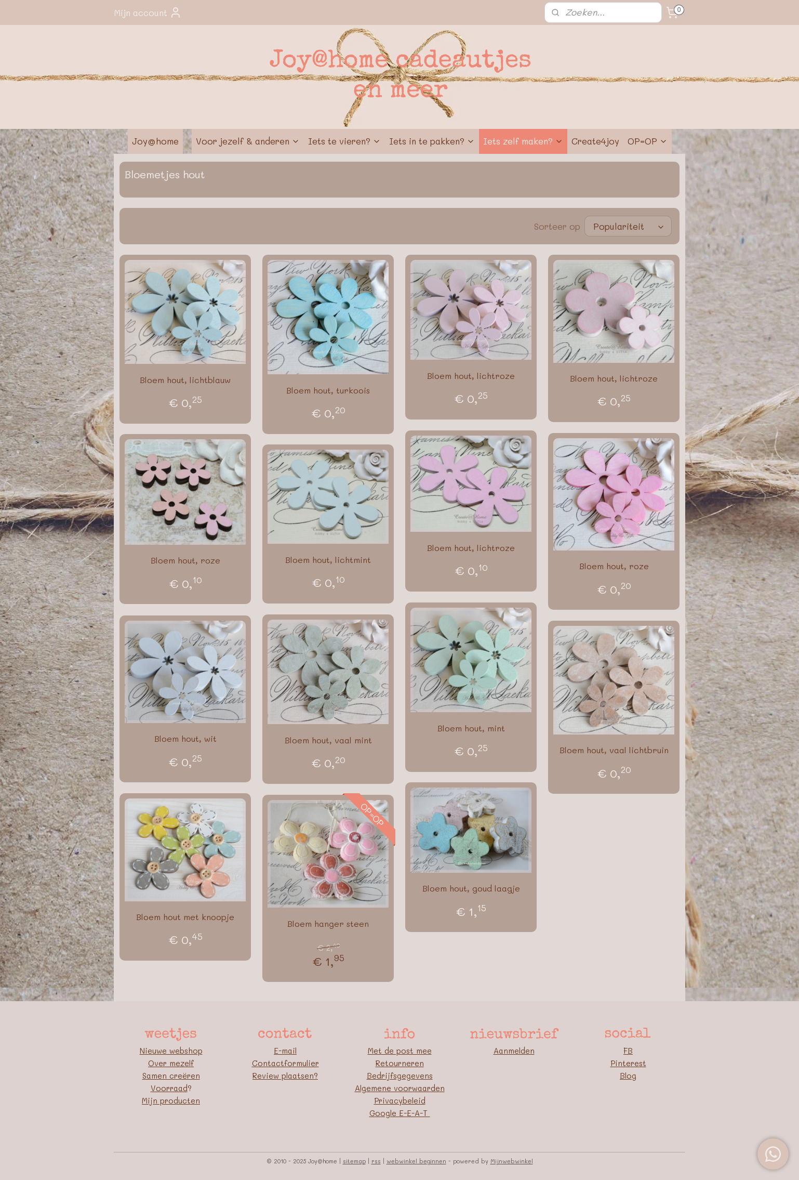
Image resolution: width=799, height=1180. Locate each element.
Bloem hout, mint (471, 728)
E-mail (285, 1050)
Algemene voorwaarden (400, 1088)
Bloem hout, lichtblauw (185, 380)
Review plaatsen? (285, 1075)
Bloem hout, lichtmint (328, 560)
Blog (628, 1075)
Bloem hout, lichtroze (471, 376)
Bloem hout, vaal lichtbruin (614, 750)
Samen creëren (171, 1075)
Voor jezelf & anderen (248, 141)
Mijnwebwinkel (511, 1161)
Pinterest (628, 1063)
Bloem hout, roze (614, 566)
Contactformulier (285, 1063)
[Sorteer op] (628, 226)
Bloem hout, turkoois (328, 390)
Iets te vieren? (344, 141)
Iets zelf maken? (523, 141)
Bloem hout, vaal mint (328, 740)
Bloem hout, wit (185, 738)
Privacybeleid (399, 1100)
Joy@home (155, 141)
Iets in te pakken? (432, 141)
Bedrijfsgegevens (400, 1075)
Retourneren (400, 1063)
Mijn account (148, 12)
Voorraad (169, 1088)
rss (376, 1161)
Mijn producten (171, 1100)
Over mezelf (171, 1063)
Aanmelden (514, 1050)
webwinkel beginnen (416, 1161)
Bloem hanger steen (328, 923)
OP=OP (648, 141)
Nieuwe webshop (171, 1050)
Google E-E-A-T (399, 1113)
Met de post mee (400, 1050)
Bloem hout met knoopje (185, 917)
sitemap (354, 1161)
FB (628, 1050)
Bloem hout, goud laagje (471, 888)
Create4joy (595, 141)
